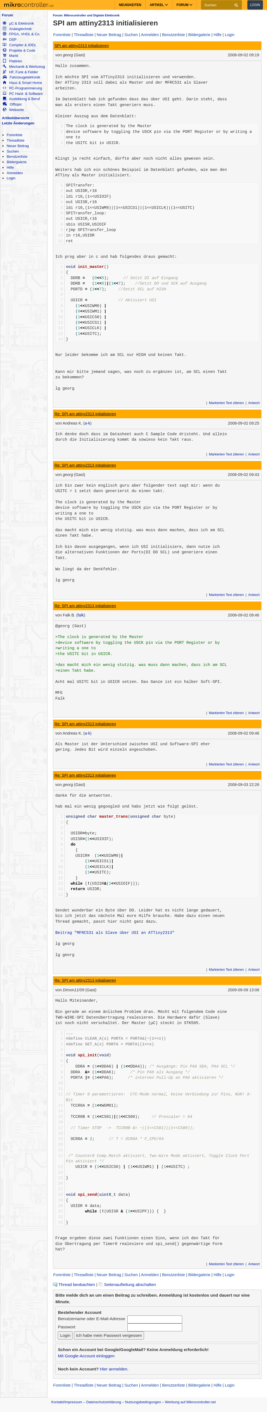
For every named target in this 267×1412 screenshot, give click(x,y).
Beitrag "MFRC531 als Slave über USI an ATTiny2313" (115, 933)
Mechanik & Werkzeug (24, 67)
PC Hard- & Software (23, 94)
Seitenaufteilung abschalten (127, 1284)
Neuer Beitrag (18, 146)
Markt (10, 56)
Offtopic (12, 104)
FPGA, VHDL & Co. (21, 34)
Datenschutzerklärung (103, 1402)
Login (255, 5)
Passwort (66, 1327)
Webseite (13, 110)
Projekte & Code (19, 50)
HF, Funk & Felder (20, 72)
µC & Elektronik (18, 23)
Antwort (254, 403)
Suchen (13, 151)
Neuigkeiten (130, 5)
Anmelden (15, 173)
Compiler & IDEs (19, 45)
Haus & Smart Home (22, 83)
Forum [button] (184, 5)
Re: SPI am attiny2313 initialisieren (85, 414)
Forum (7, 15)
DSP (9, 39)
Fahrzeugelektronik (21, 77)
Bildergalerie (16, 162)
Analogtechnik (17, 29)
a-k (87, 423)
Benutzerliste (17, 156)
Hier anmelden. (114, 1369)
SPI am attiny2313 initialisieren (82, 45)
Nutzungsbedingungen (143, 1402)
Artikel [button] (159, 5)
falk (81, 615)
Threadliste (15, 140)
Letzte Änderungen (18, 123)
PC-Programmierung (22, 88)
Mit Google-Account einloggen (86, 1355)
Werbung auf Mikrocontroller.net (190, 1402)
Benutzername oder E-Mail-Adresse (91, 1318)
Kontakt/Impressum (66, 1402)
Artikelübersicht (15, 118)
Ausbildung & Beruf (21, 99)
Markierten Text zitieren (226, 403)
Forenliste (14, 135)
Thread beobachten (74, 1284)
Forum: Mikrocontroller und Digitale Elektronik (86, 15)
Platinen (12, 61)
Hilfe (10, 167)
